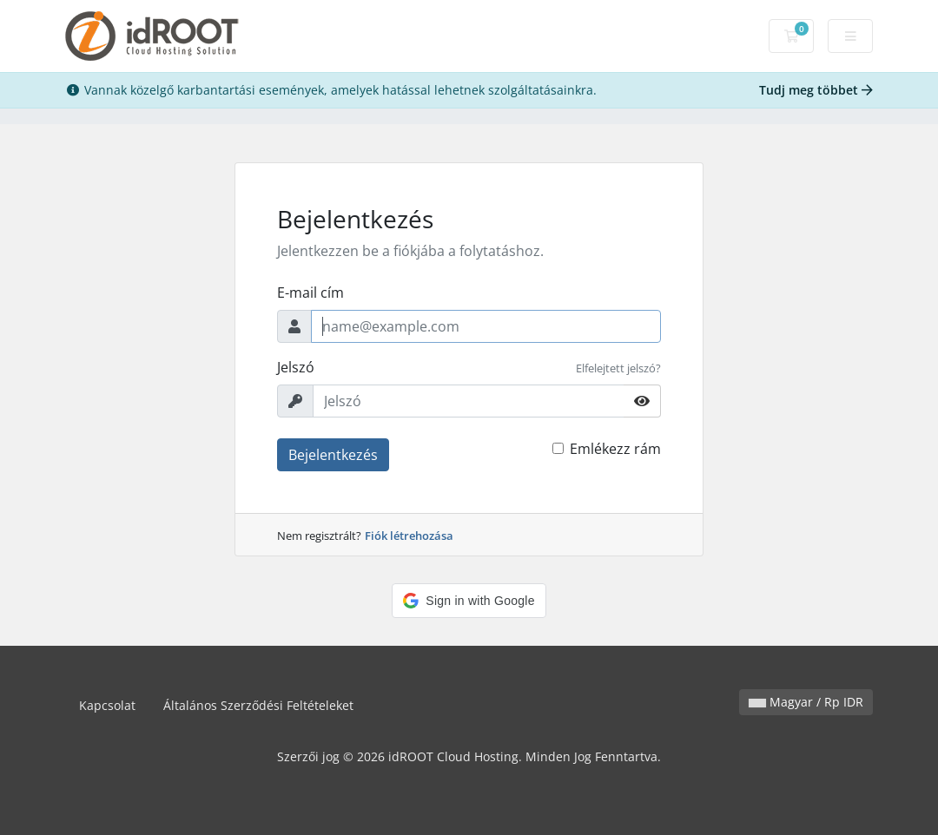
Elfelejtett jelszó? (618, 368)
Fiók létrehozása (409, 535)
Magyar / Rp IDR (806, 702)
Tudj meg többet (816, 90)
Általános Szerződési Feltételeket (258, 705)
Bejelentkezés (333, 454)
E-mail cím (310, 292)
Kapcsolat (107, 705)
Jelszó (295, 367)
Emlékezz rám (615, 448)
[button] (468, 600)
